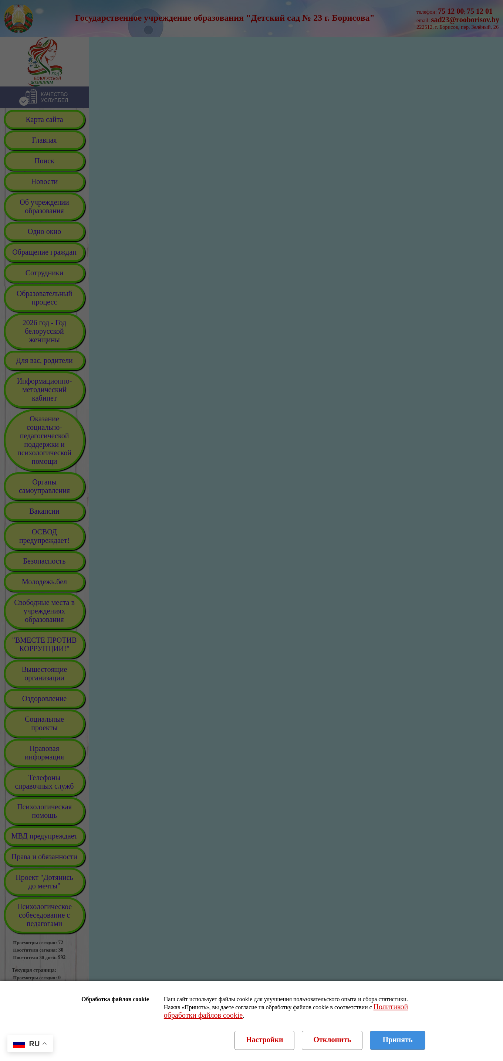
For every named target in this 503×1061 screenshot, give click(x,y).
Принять (398, 1040)
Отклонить (332, 1040)
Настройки (264, 1040)
